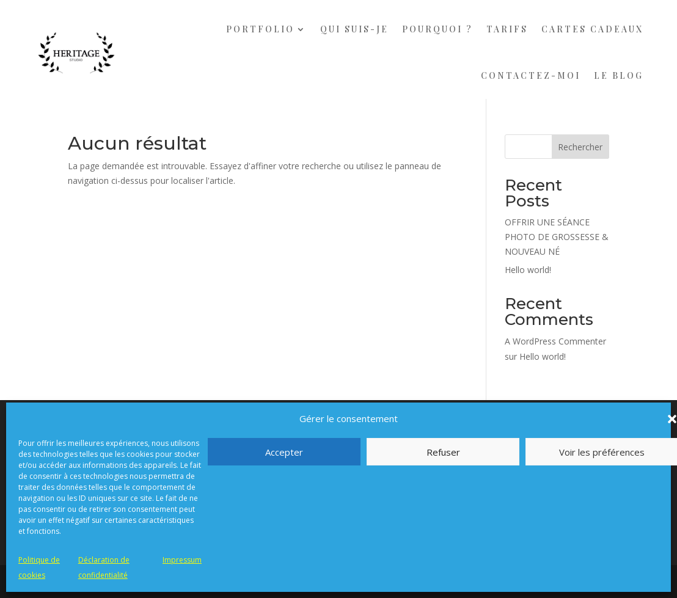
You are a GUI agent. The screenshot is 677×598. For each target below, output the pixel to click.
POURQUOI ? (437, 29)
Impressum (182, 560)
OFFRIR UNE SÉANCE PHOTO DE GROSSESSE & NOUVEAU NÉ (557, 236)
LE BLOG (618, 75)
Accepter (284, 452)
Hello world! (528, 269)
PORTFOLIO (260, 29)
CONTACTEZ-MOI (530, 75)
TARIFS (507, 29)
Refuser (443, 452)
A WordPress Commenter (555, 341)
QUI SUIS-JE (354, 29)
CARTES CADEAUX (592, 29)
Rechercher (580, 147)
